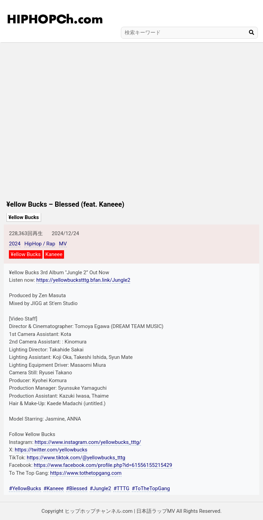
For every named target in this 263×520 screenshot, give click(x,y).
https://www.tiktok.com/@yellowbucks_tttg (76, 458)
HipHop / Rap (39, 244)
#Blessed (76, 488)
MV (63, 244)
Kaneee (54, 254)
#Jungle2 (100, 488)
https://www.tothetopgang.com (85, 473)
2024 (15, 244)
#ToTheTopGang (151, 488)
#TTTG (121, 488)
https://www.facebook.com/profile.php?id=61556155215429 (103, 465)
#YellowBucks (25, 488)
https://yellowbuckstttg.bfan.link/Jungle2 (83, 280)
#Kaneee (53, 488)
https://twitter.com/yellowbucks (51, 450)
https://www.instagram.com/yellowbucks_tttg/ (88, 442)
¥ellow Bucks (24, 217)
